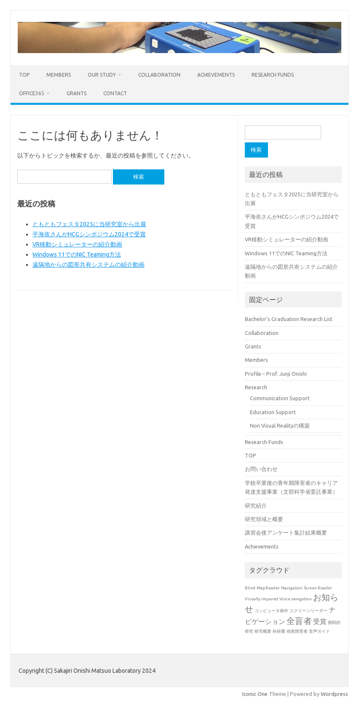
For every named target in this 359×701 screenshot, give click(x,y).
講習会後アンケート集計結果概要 (286, 532)
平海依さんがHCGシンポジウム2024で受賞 (89, 234)
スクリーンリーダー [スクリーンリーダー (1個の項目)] (308, 610)
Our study (102, 75)
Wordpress (334, 694)
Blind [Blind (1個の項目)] (250, 588)
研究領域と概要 (264, 519)
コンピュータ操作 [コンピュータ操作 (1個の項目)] (271, 610)
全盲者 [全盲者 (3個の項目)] (299, 621)
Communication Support (280, 398)
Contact (115, 93)
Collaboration (159, 75)
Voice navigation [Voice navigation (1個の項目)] (295, 599)
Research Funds (273, 75)
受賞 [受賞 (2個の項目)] (320, 621)
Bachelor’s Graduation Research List (288, 319)
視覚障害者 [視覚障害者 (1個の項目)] (297, 631)
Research (256, 387)
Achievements (216, 75)
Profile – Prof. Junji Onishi (276, 374)
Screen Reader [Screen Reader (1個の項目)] (318, 588)
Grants (76, 93)
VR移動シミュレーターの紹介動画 (77, 244)
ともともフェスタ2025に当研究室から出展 (89, 224)
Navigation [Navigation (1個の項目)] (292, 588)
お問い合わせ (261, 469)
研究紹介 (256, 505)
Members (58, 75)
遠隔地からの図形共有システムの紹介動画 (88, 264)
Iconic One (255, 694)
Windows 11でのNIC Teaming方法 (76, 254)
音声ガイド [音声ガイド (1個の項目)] (319, 631)
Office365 (31, 93)
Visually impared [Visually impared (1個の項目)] (261, 599)
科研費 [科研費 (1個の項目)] (279, 631)
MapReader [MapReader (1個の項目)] (268, 588)
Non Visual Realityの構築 (280, 425)
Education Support (273, 412)
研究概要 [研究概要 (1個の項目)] (263, 631)
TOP (24, 75)
